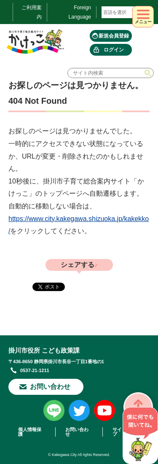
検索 (148, 73)
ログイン (114, 50)
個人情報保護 (29, 432)
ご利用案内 (31, 12)
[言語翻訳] (121, 12)
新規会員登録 (114, 36)
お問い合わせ (50, 386)
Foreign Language (80, 12)
